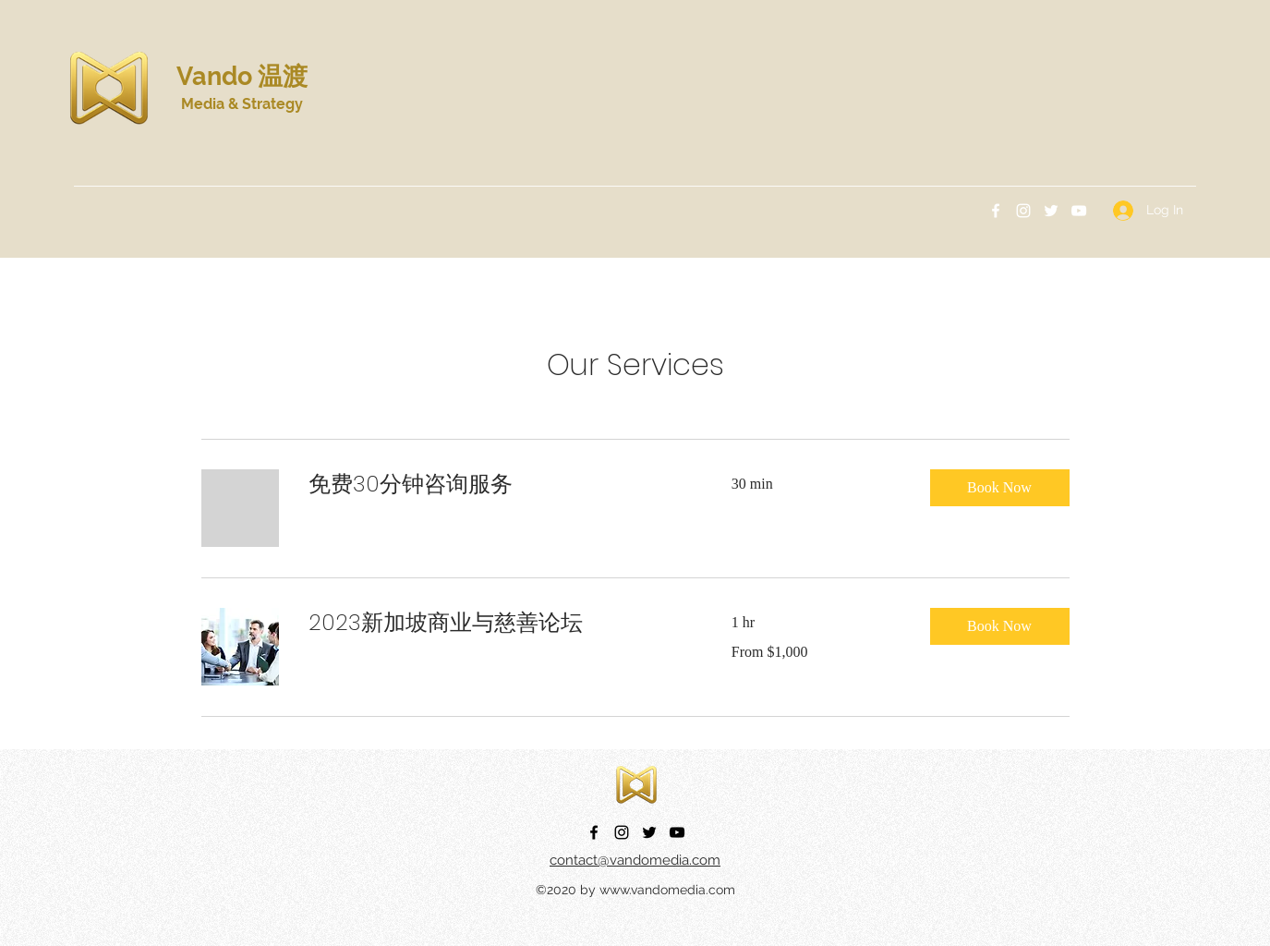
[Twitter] (1051, 210)
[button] (1000, 487)
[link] (497, 484)
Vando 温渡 (242, 76)
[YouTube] (1079, 210)
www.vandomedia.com (667, 889)
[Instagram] (1023, 210)
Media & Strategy (242, 104)
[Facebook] (995, 210)
